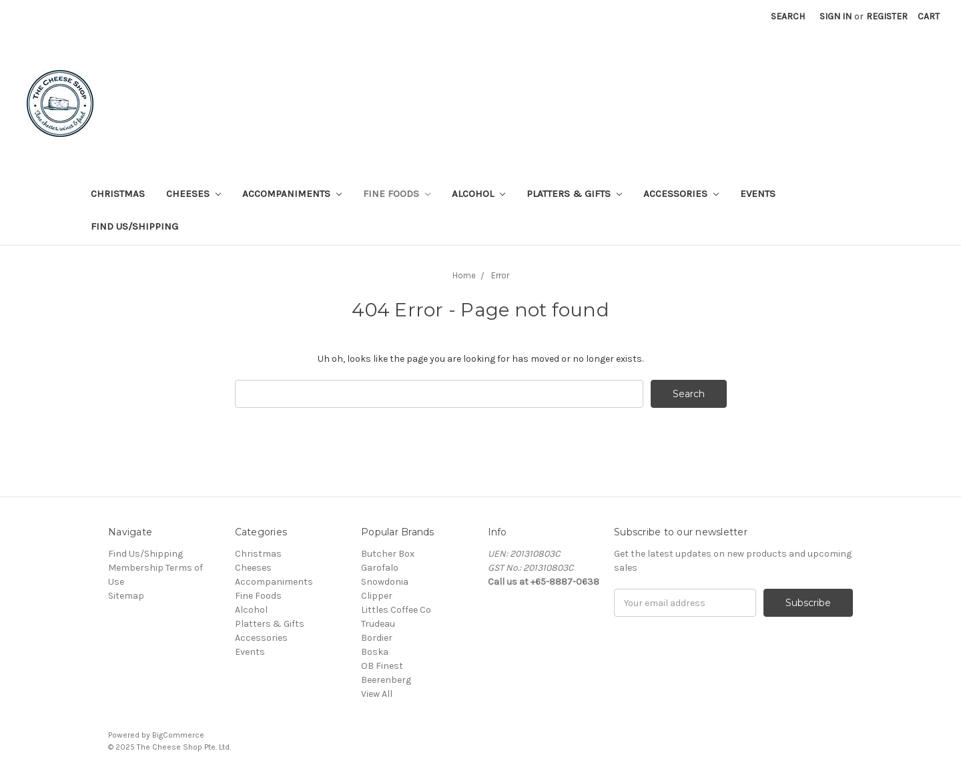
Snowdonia (384, 581)
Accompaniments (292, 194)
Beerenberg (386, 680)
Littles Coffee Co (396, 609)
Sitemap (126, 595)
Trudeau (378, 623)
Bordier (376, 637)
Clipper (376, 595)
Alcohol (478, 194)
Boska (374, 652)
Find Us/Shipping (134, 226)
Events (757, 194)
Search (788, 16)
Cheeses (193, 194)
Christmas (118, 194)
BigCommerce (178, 735)
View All (376, 694)
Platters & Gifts (574, 194)
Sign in (836, 16)
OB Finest (382, 666)
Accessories (681, 194)
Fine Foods (396, 194)
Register (887, 16)
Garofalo (379, 567)
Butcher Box (387, 553)
